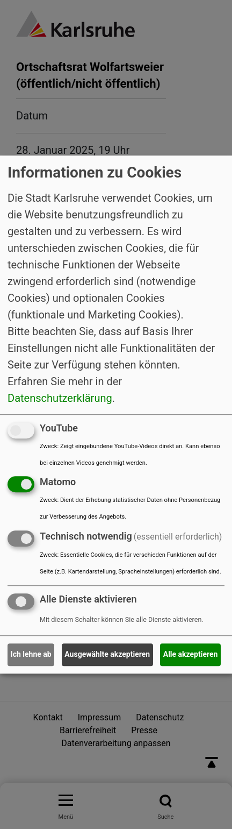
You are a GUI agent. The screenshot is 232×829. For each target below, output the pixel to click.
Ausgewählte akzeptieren (107, 654)
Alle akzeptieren (190, 654)
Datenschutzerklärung (60, 398)
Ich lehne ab (31, 654)
